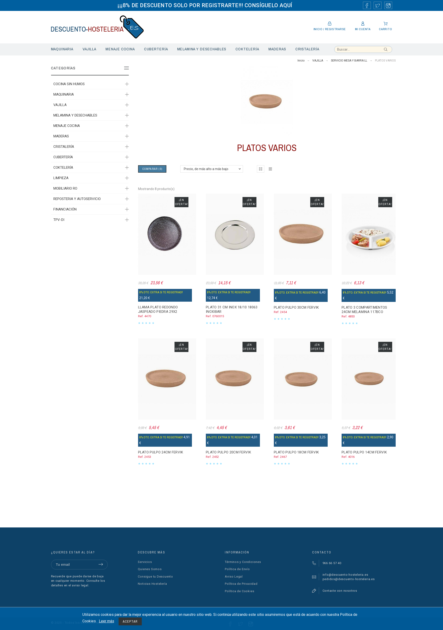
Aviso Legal (234, 576)
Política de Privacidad (241, 583)
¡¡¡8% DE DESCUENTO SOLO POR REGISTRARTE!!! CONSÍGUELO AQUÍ (204, 5)
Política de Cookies (239, 591)
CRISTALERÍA (63, 147)
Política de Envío (237, 569)
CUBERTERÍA (63, 157)
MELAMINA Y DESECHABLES (75, 115)
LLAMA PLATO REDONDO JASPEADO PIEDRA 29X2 (158, 309)
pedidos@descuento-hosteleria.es (349, 579)
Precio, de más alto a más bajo (206, 169)
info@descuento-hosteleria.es (345, 574)
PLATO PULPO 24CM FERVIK (160, 452)
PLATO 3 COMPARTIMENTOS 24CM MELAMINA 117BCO (364, 309)
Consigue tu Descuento (155, 576)
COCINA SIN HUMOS (69, 84)
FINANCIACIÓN (65, 209)
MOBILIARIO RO (65, 188)
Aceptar (130, 621)
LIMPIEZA (60, 178)
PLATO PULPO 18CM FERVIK (296, 452)
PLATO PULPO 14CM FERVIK (364, 452)
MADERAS (61, 136)
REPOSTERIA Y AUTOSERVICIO (77, 199)
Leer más (106, 621)
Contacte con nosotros (340, 590)
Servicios (145, 562)
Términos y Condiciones (243, 562)
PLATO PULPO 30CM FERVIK (296, 307)
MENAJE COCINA (66, 126)
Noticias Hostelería (152, 583)
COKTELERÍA (63, 167)
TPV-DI (58, 220)
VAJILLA (60, 105)
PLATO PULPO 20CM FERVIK (228, 452)
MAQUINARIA (63, 94)
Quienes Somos (150, 569)
